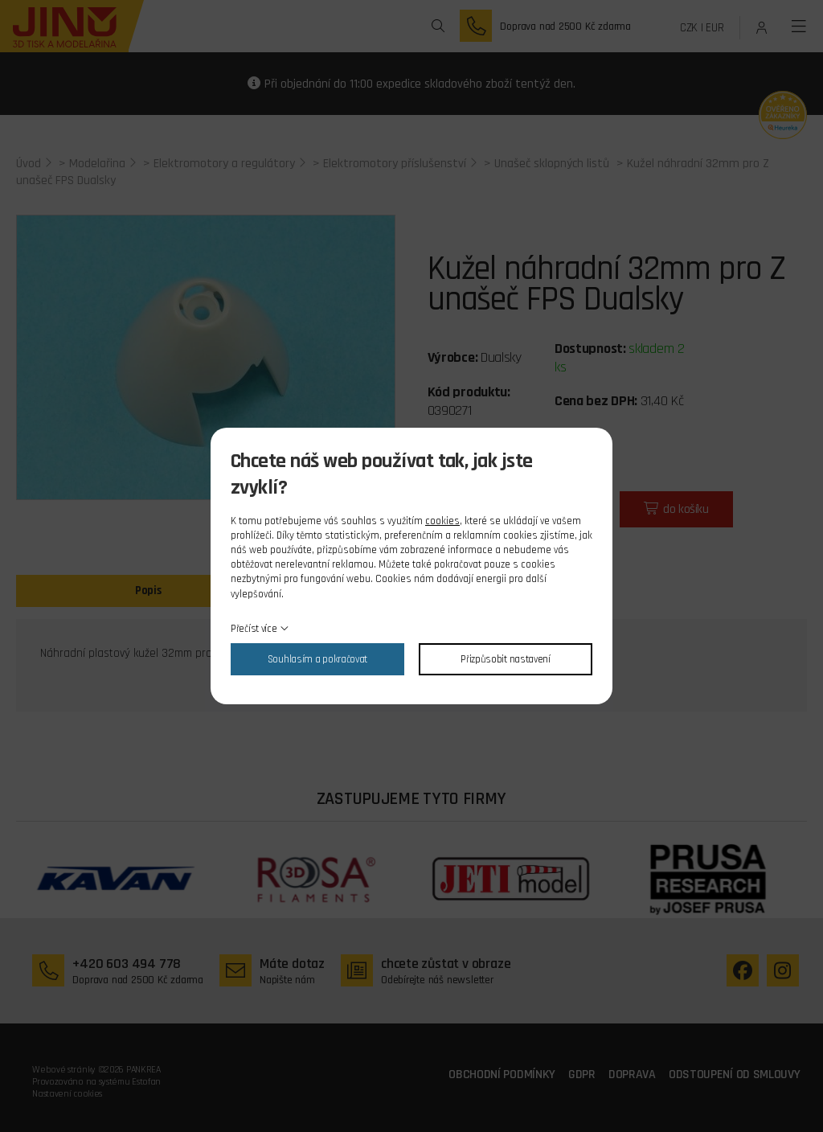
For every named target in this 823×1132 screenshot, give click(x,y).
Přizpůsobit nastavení (506, 659)
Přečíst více (253, 628)
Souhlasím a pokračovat (317, 659)
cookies (442, 521)
